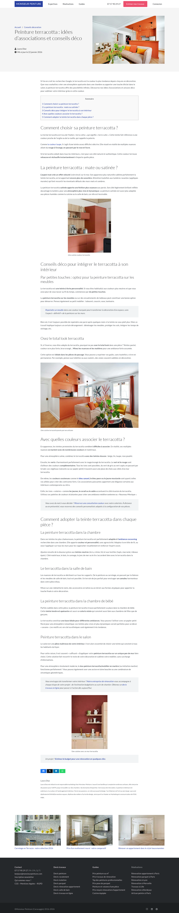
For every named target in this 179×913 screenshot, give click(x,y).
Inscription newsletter (24, 877)
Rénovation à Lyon (139, 880)
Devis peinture (60, 873)
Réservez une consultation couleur (89, 503)
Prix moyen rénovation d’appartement (108, 890)
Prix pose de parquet (101, 883)
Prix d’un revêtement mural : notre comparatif (86, 848)
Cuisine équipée (99, 893)
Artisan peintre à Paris (141, 893)
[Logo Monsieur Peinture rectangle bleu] (29, 4)
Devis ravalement (61, 877)
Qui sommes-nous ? (23, 880)
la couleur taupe (54, 144)
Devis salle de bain (62, 890)
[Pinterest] (156, 909)
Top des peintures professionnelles (107, 880)
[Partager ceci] (43, 771)
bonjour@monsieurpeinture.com (28, 874)
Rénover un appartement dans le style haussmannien (141, 848)
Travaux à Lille (137, 886)
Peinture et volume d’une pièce (105, 886)
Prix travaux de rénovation (104, 877)
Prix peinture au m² (100, 873)
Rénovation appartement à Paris (145, 873)
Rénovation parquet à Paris (143, 877)
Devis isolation (60, 880)
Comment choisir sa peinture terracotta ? (60, 104)
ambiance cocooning (128, 539)
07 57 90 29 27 (21, 870)
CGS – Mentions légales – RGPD (28, 883)
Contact (18, 867)
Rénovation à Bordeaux (141, 890)
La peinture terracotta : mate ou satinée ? (60, 107)
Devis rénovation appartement (67, 886)
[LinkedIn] (151, 909)
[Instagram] (146, 909)
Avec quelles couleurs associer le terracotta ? (62, 113)
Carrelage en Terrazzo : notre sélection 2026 (34, 848)
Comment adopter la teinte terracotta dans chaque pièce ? (68, 117)
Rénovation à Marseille (141, 883)
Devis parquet (60, 883)
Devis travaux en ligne (63, 893)
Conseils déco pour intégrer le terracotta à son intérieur (67, 110)
